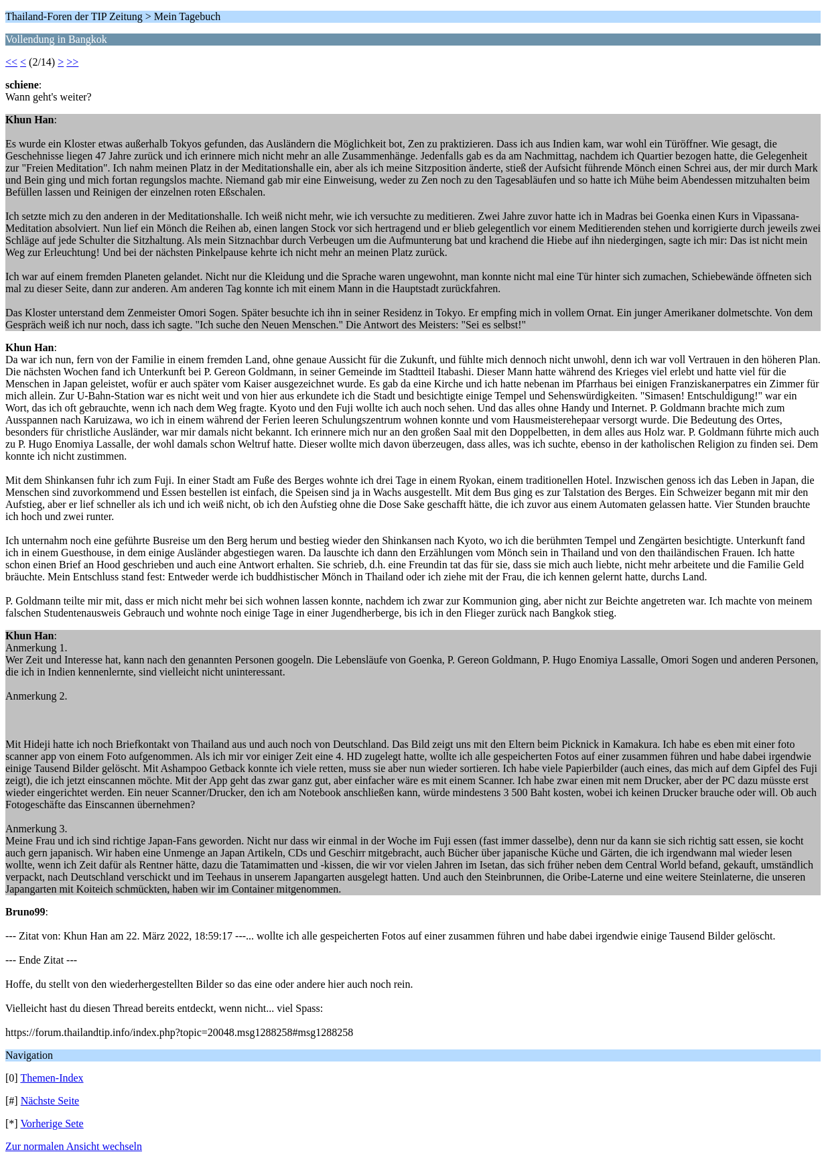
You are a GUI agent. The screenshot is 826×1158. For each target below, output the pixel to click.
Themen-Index (51, 1078)
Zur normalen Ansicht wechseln (73, 1146)
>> (72, 62)
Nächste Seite (50, 1100)
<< (11, 62)
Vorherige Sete (51, 1123)
